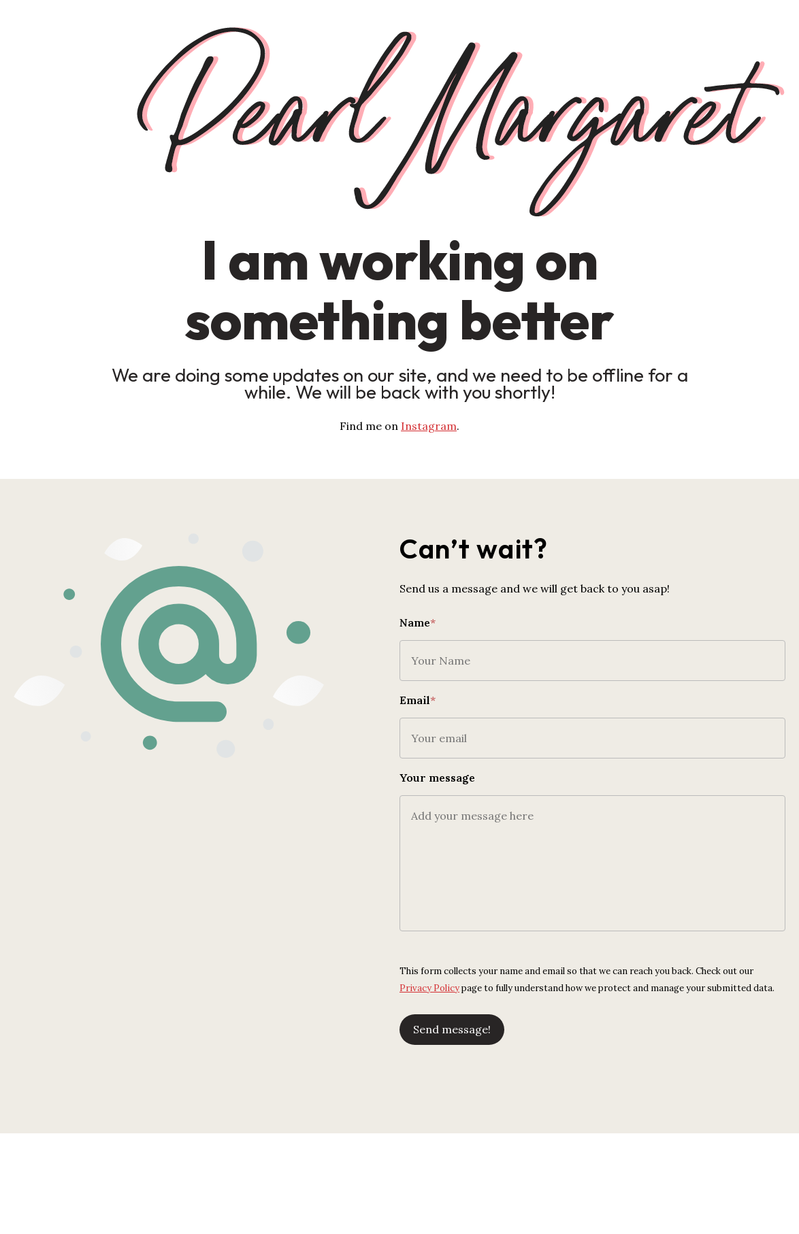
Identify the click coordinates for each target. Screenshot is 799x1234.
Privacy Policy (429, 988)
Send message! (452, 1029)
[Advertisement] (399, 1173)
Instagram (429, 426)
